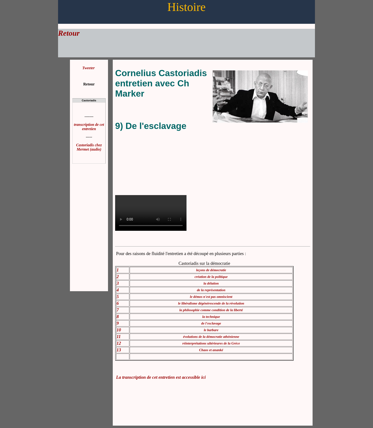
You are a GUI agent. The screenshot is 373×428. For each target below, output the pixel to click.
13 (119, 349)
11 (119, 336)
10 (119, 329)
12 (119, 343)
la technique (211, 317)
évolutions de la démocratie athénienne (211, 337)
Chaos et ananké (211, 350)
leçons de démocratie (211, 270)
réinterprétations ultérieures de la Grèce (211, 343)
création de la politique (211, 277)
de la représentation (211, 290)
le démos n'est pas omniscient (211, 297)
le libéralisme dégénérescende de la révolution (211, 303)
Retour (69, 33)
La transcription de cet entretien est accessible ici (161, 377)
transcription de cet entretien (89, 127)
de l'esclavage (211, 323)
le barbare (211, 330)
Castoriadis (89, 100)
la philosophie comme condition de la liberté (211, 310)
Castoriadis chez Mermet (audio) (89, 147)
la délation (211, 283)
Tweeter (88, 68)
